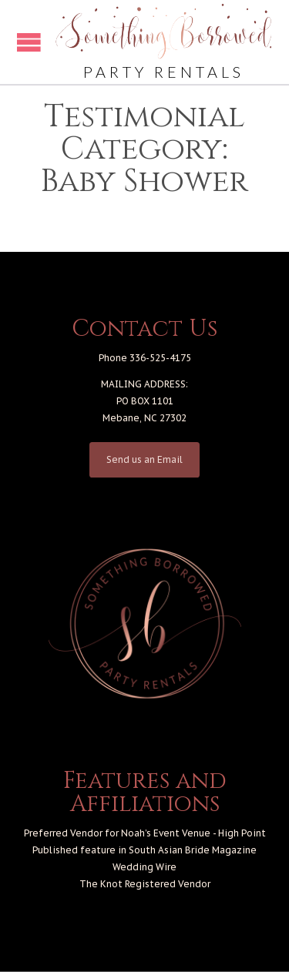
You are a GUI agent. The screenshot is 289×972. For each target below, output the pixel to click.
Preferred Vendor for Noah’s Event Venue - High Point (145, 833)
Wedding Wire (144, 867)
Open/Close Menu (29, 41)
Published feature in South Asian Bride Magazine (144, 850)
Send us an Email (144, 459)
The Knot (101, 884)
